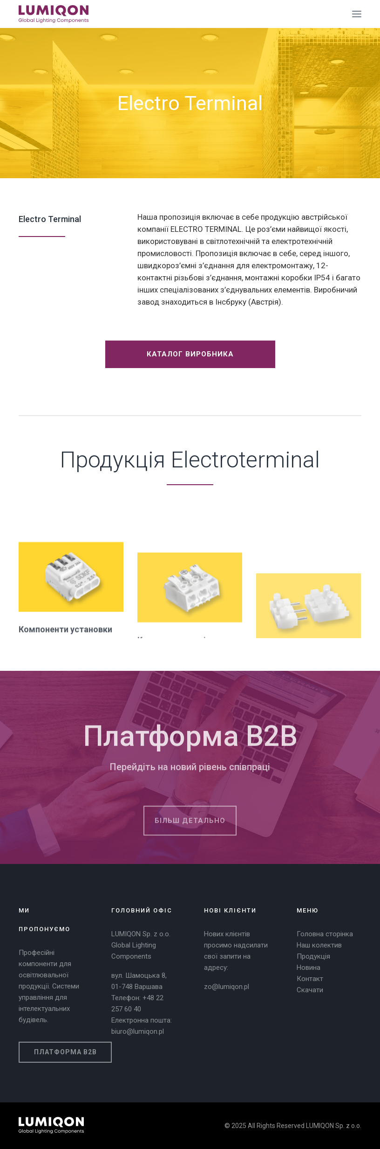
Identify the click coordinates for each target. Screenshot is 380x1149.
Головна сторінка (325, 934)
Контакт (310, 979)
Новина (308, 967)
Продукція (313, 956)
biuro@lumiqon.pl (137, 1031)
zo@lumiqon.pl (226, 986)
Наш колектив (319, 945)
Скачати (310, 990)
